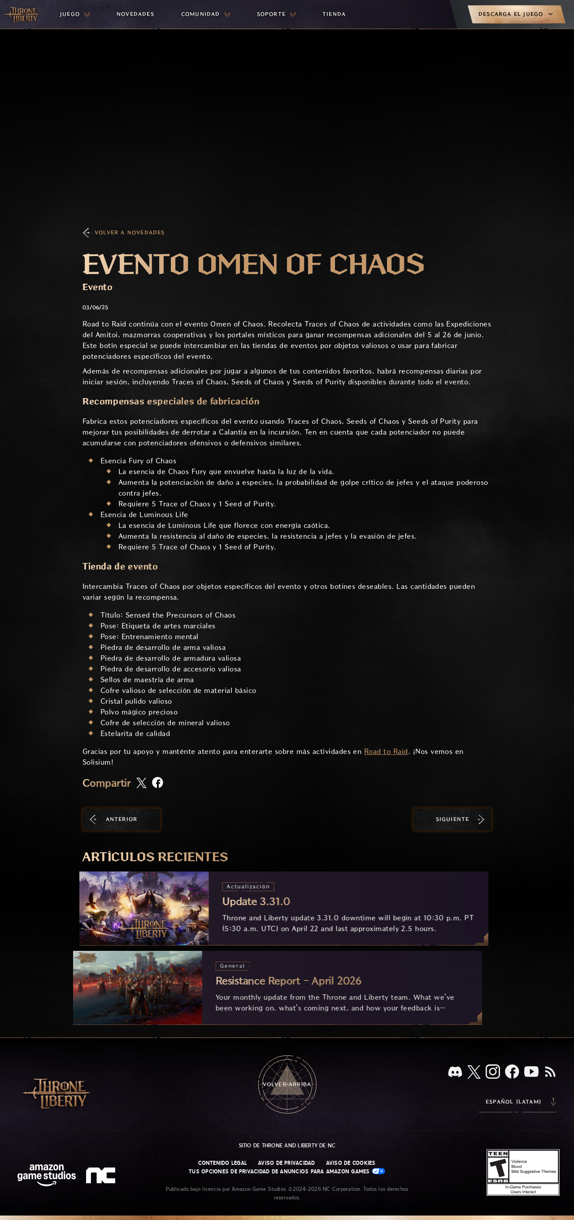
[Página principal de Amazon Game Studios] (46, 1176)
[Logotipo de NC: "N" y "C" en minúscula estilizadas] (102, 1176)
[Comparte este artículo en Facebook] (157, 783)
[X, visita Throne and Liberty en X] (474, 1073)
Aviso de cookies (351, 1163)
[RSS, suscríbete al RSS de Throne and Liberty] (550, 1072)
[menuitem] (75, 14)
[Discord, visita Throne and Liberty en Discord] (455, 1072)
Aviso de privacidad (286, 1163)
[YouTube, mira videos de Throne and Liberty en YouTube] (531, 1072)
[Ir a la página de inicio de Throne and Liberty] (22, 14)
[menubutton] (75, 14)
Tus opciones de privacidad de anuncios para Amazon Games (287, 1171)
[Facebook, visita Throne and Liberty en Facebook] (512, 1072)
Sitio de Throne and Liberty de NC (287, 1145)
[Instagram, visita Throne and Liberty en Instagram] (493, 1072)
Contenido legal (222, 1163)
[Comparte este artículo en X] (141, 783)
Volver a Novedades (130, 232)
